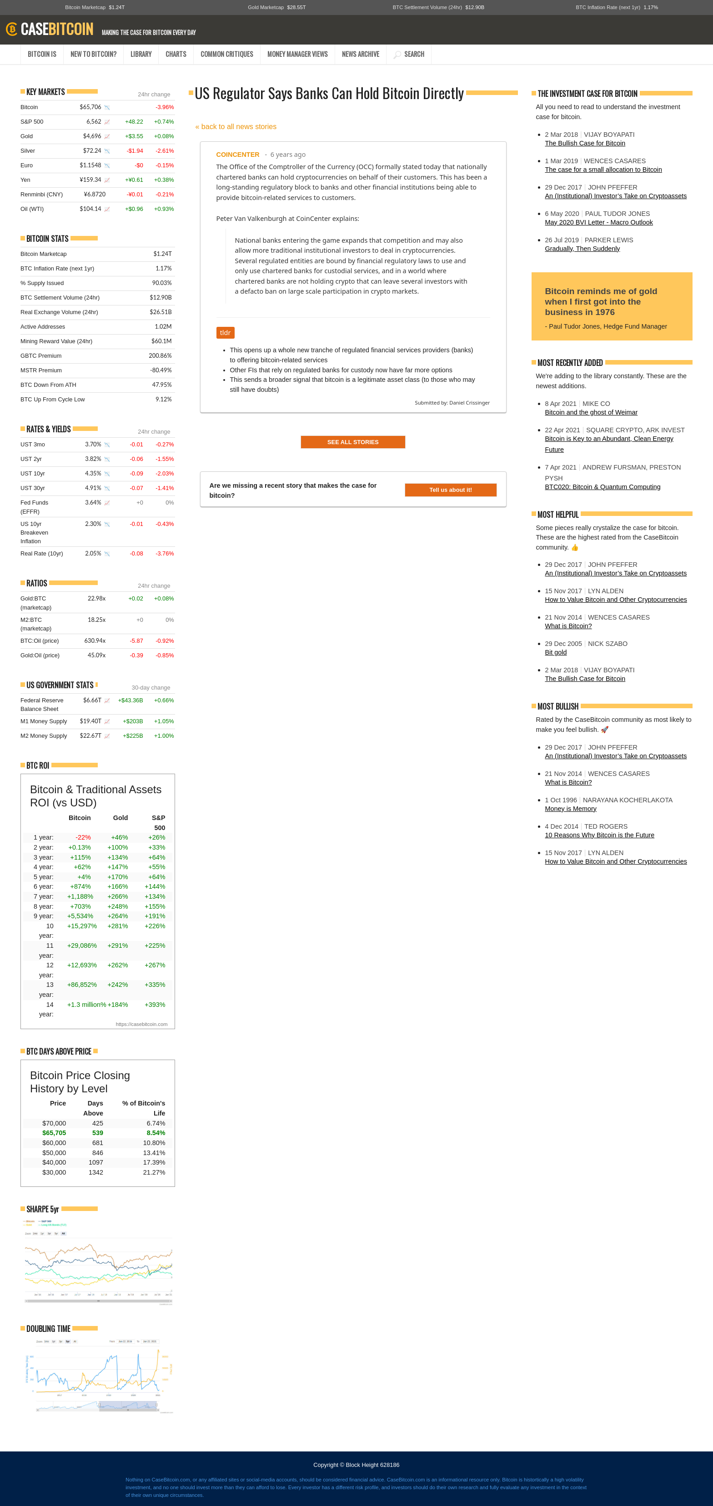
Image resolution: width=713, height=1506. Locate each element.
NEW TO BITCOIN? (93, 54)
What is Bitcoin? (568, 626)
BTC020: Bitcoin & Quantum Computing (603, 486)
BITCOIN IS (42, 54)
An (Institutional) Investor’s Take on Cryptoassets (616, 196)
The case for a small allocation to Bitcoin (604, 169)
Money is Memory (571, 808)
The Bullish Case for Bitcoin (585, 143)
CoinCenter (238, 154)
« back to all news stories (236, 126)
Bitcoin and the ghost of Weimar (591, 412)
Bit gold (556, 652)
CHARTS (176, 54)
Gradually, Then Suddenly (582, 248)
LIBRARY (141, 54)
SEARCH (408, 54)
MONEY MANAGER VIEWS (297, 54)
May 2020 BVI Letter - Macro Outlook (599, 222)
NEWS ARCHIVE (360, 54)
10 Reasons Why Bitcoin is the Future (600, 835)
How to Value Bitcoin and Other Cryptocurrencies (616, 599)
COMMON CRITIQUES (227, 54)
